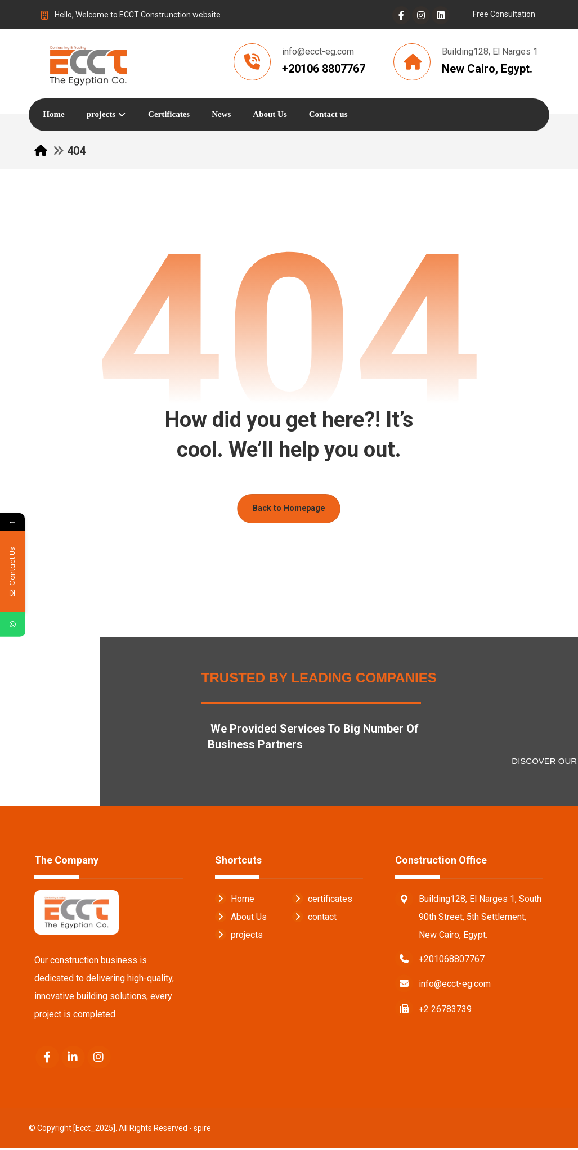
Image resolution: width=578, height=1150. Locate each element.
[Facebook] (401, 15)
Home (234, 900)
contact (314, 918)
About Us (241, 918)
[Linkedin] (441, 15)
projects (239, 936)
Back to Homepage (289, 510)
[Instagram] (421, 15)
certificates (322, 900)
